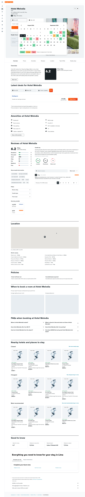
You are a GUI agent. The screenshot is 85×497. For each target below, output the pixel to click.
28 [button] (37, 45)
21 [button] (37, 42)
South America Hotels (25, 494)
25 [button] (27, 45)
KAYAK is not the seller (45, 483)
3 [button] (24, 35)
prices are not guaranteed (37, 479)
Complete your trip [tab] (17, 459)
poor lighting (22, 176)
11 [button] (27, 39)
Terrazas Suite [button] (65, 363)
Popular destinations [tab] (27, 459)
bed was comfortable (23, 173)
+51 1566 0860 (14, 14)
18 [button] (27, 42)
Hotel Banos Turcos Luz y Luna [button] (52, 363)
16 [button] (21, 42)
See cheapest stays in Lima (73, 374)
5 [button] (30, 35)
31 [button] (24, 48)
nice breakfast (14, 173)
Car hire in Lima (38, 467)
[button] (2, 2)
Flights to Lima (17, 467)
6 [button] (44, 35)
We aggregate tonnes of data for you (45, 485)
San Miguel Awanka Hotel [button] (17, 363)
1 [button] (40, 32)
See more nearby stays (74, 346)
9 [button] (21, 39)
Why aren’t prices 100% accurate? (45, 488)
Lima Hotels (39, 494)
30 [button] (21, 48)
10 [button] (24, 39)
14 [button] (37, 39)
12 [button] (30, 39)
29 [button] (40, 45)
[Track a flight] (2, 18)
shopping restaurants (15, 179)
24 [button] (24, 45)
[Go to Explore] (2, 15)
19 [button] (30, 42)
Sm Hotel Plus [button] (31, 363)
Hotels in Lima (58, 467)
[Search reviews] (52, 171)
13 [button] (33, 39)
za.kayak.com (13, 494)
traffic (23, 179)
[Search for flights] (2, 6)
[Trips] (2, 25)
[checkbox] (17, 205)
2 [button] (21, 35)
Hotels (18, 494)
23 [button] (21, 45)
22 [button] (40, 42)
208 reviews (19, 15)
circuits (27, 179)
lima (27, 182)
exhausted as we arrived (16, 182)
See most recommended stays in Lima (70, 403)
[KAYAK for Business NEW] (2, 21)
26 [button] (30, 45)
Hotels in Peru (33, 494)
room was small (14, 176)
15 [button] (40, 39)
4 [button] (27, 35)
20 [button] (34, 42)
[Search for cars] (2, 11)
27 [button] (34, 45)
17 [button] (24, 42)
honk (24, 182)
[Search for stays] (2, 9)
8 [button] (40, 35)
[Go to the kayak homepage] (9, 2)
